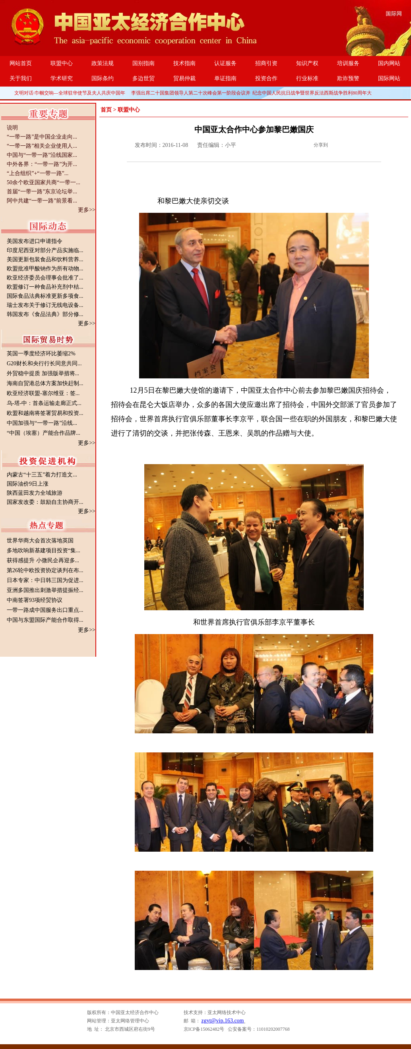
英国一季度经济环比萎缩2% (41, 354)
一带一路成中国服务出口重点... (45, 610)
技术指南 (184, 63)
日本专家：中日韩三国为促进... (45, 580)
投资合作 (266, 78)
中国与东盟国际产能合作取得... (45, 620)
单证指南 (225, 78)
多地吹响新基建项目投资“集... (43, 550)
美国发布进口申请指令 (34, 241)
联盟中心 (61, 63)
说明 (12, 128)
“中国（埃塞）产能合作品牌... (43, 433)
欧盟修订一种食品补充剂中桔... (45, 287)
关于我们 (21, 78)
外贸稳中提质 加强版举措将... (43, 373)
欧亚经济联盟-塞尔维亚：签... (43, 393)
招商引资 (266, 63)
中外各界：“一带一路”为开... (42, 164)
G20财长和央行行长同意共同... (44, 363)
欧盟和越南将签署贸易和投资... (45, 413)
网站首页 (21, 63)
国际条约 (102, 78)
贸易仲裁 (184, 78)
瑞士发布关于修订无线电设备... (45, 305)
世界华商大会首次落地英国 (40, 541)
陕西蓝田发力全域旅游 (34, 493)
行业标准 (307, 78)
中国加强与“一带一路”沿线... (42, 423)
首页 (106, 110)
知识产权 (307, 63)
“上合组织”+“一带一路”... (37, 173)
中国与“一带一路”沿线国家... (42, 155)
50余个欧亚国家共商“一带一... (43, 182)
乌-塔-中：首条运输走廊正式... (44, 403)
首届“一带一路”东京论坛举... (42, 192)
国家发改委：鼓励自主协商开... (45, 502)
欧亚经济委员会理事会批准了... (45, 278)
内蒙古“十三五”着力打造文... (42, 475)
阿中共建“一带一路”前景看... (42, 201)
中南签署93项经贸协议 (34, 600)
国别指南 (143, 63)
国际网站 (389, 78)
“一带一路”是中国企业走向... (42, 137)
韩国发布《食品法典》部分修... (45, 314)
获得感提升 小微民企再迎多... (43, 560)
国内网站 (389, 63)
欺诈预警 (348, 78)
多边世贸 (143, 78)
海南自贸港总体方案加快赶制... (45, 383)
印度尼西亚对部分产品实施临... (45, 250)
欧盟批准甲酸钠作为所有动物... (45, 269)
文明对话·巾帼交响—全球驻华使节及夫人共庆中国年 (69, 93)
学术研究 (61, 78)
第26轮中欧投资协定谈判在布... (45, 570)
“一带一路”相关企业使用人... (42, 146)
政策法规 (102, 63)
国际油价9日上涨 (27, 484)
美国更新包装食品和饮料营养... (45, 259)
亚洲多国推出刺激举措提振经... (45, 590)
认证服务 (225, 63)
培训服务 (348, 63)
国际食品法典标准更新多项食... (45, 296)
